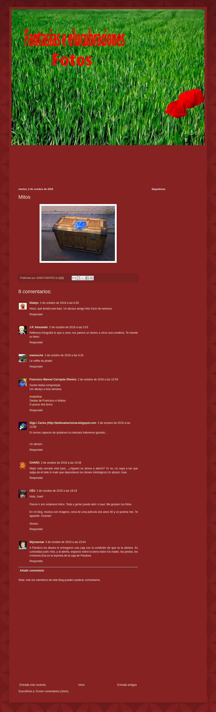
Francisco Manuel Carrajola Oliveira (52, 379)
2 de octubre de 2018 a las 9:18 (64, 355)
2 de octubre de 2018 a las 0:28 (59, 302)
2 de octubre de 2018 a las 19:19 (57, 490)
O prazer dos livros (41, 404)
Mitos (24, 197)
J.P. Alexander (38, 327)
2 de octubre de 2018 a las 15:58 (61, 462)
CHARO (34, 462)
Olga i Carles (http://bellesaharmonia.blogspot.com (62, 423)
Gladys (34, 302)
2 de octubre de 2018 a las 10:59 (98, 379)
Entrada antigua (127, 684)
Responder (36, 314)
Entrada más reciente (33, 684)
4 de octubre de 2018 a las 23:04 (65, 542)
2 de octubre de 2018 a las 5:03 (68, 327)
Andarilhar (35, 396)
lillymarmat (36, 542)
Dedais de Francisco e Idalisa (47, 400)
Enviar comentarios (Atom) (52, 691)
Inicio (81, 684)
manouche (36, 355)
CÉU (32, 490)
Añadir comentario (32, 570)
